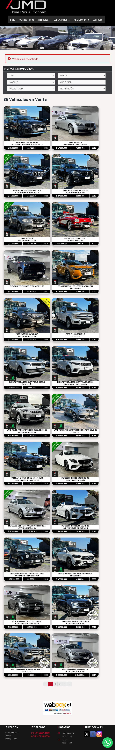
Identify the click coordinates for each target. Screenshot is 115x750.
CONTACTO (97, 19)
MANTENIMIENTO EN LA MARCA (75, 145)
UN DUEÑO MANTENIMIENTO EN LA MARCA (27, 145)
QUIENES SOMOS (26, 19)
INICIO (12, 19)
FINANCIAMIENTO (81, 19)
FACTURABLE (75, 336)
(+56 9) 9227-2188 (40, 732)
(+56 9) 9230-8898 (40, 736)
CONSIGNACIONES (62, 19)
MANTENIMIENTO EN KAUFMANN (75, 528)
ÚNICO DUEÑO (75, 288)
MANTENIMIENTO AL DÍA (75, 480)
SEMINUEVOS (44, 19)
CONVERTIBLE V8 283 (75, 240)
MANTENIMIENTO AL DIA (75, 192)
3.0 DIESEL (75, 432)
